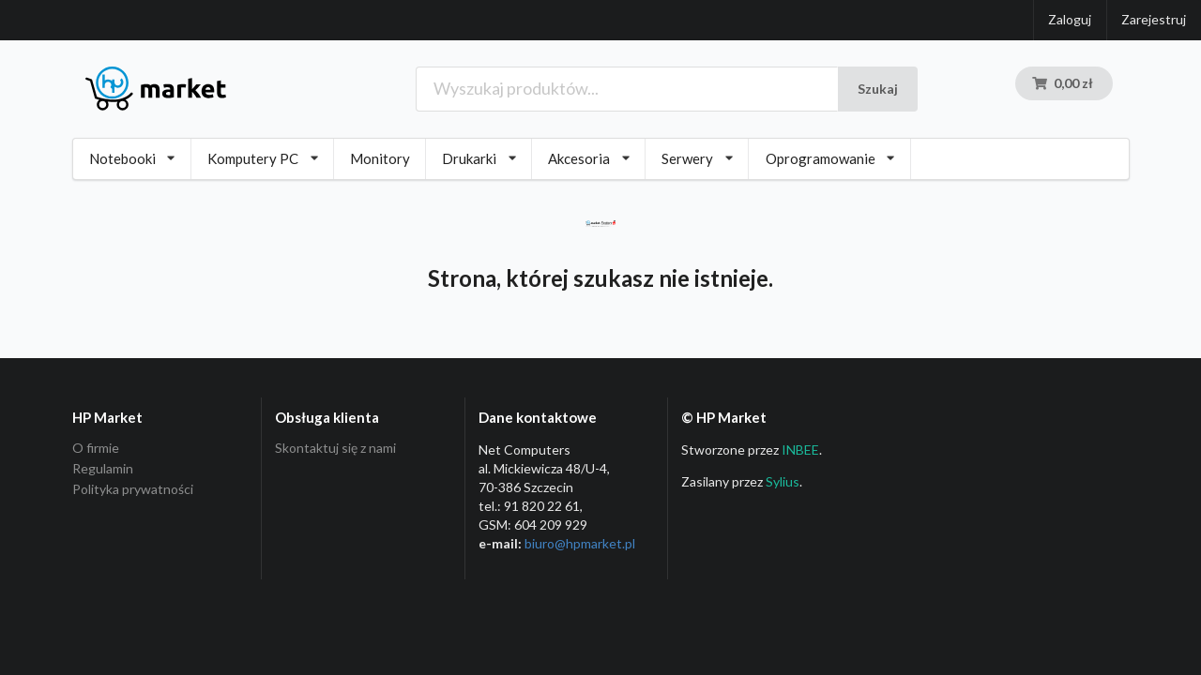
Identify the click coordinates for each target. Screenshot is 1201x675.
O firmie (95, 448)
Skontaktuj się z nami (335, 448)
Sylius (782, 481)
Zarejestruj (1153, 19)
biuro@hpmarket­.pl (579, 543)
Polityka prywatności (132, 489)
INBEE (800, 450)
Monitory (380, 158)
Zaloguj (1069, 19)
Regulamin (102, 468)
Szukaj (878, 89)
